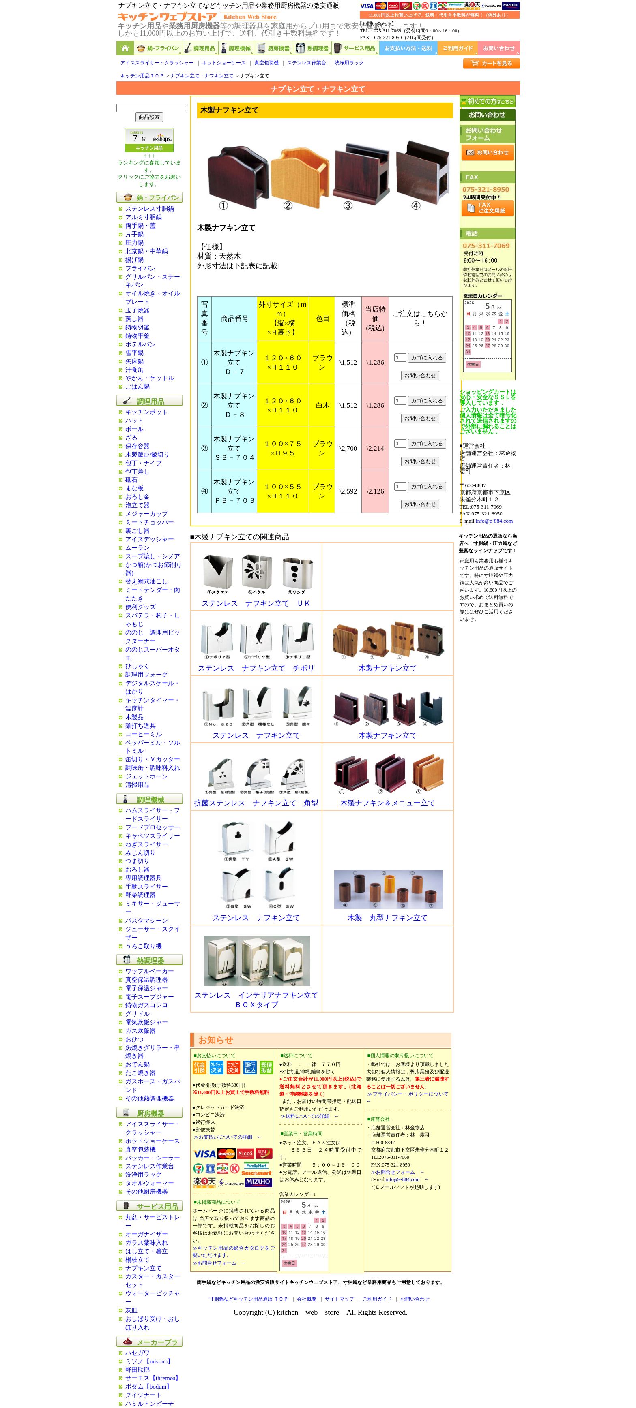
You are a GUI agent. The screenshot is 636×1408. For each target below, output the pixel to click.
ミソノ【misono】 (149, 1361)
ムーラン (137, 548)
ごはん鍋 (137, 386)
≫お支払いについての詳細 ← (227, 1137)
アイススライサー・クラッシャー (156, 63)
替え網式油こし (146, 581)
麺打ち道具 (140, 725)
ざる (131, 437)
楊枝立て (137, 1259)
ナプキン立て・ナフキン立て (202, 76)
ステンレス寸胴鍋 (149, 208)
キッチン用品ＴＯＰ (142, 76)
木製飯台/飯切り (147, 454)
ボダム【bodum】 (149, 1386)
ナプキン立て (143, 1268)
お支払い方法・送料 (408, 48)
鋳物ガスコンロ (146, 1005)
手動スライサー (146, 886)
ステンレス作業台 (306, 63)
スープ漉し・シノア (152, 556)
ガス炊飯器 (140, 1031)
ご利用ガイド (458, 48)
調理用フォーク (146, 674)
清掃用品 (137, 785)
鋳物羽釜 (137, 327)
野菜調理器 (140, 895)
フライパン (140, 268)
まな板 (134, 488)
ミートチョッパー (149, 522)
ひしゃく (137, 666)
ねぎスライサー (146, 844)
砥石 (131, 479)
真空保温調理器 (146, 979)
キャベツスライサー (152, 836)
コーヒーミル (143, 734)
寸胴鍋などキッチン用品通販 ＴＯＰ (248, 1299)
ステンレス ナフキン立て (257, 731)
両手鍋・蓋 (140, 225)
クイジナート (143, 1395)
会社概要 (306, 1299)
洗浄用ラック (349, 63)
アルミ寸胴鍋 (143, 217)
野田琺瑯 (137, 1370)
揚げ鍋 (134, 259)
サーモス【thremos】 (153, 1378)
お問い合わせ (499, 48)
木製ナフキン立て (389, 664)
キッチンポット (146, 412)
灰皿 (131, 1310)
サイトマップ (339, 1299)
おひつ (134, 1039)
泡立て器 (137, 505)
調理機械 (236, 48)
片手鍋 (134, 234)
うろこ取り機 (143, 946)
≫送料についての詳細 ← (309, 1116)
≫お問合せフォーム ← (219, 1263)
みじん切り (140, 853)
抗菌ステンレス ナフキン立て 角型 (256, 799)
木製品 (134, 717)
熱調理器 (312, 48)
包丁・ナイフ (143, 463)
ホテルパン (140, 344)
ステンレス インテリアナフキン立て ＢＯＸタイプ (256, 996)
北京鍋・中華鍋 (146, 251)
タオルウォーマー (149, 1183)
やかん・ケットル (149, 378)
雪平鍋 (134, 353)
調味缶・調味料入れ (152, 768)
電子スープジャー (149, 997)
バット (134, 420)
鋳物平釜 (137, 336)
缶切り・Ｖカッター (152, 759)
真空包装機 (266, 63)
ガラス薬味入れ (146, 1242)
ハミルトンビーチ (149, 1403)
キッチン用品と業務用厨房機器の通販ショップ (125, 48)
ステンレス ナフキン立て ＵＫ (257, 599)
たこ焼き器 (140, 1073)
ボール (134, 429)
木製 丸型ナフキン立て (388, 914)
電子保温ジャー (146, 988)
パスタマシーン (146, 920)
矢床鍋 (134, 361)
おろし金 (137, 497)
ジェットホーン (146, 776)
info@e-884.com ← (407, 1179)
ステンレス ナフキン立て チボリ (256, 664)
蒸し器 (134, 319)
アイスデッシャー (149, 539)
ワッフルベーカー (149, 971)
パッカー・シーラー (152, 1158)
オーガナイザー (146, 1234)
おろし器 (137, 869)
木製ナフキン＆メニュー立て (388, 799)
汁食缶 (134, 370)
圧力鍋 (134, 242)
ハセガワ (137, 1353)
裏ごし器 (137, 531)
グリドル (137, 1014)
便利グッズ (140, 607)
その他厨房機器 (146, 1191)
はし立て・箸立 (146, 1251)
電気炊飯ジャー (146, 1022)
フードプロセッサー (152, 827)
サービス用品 (355, 48)
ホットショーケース (224, 63)
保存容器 (137, 446)
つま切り (137, 861)
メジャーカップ (146, 514)
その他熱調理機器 (149, 1098)
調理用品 (200, 48)
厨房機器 (273, 48)
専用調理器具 (143, 878)
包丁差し (137, 471)
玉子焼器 (137, 310)
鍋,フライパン (158, 48)
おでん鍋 (137, 1064)
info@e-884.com (494, 521)
